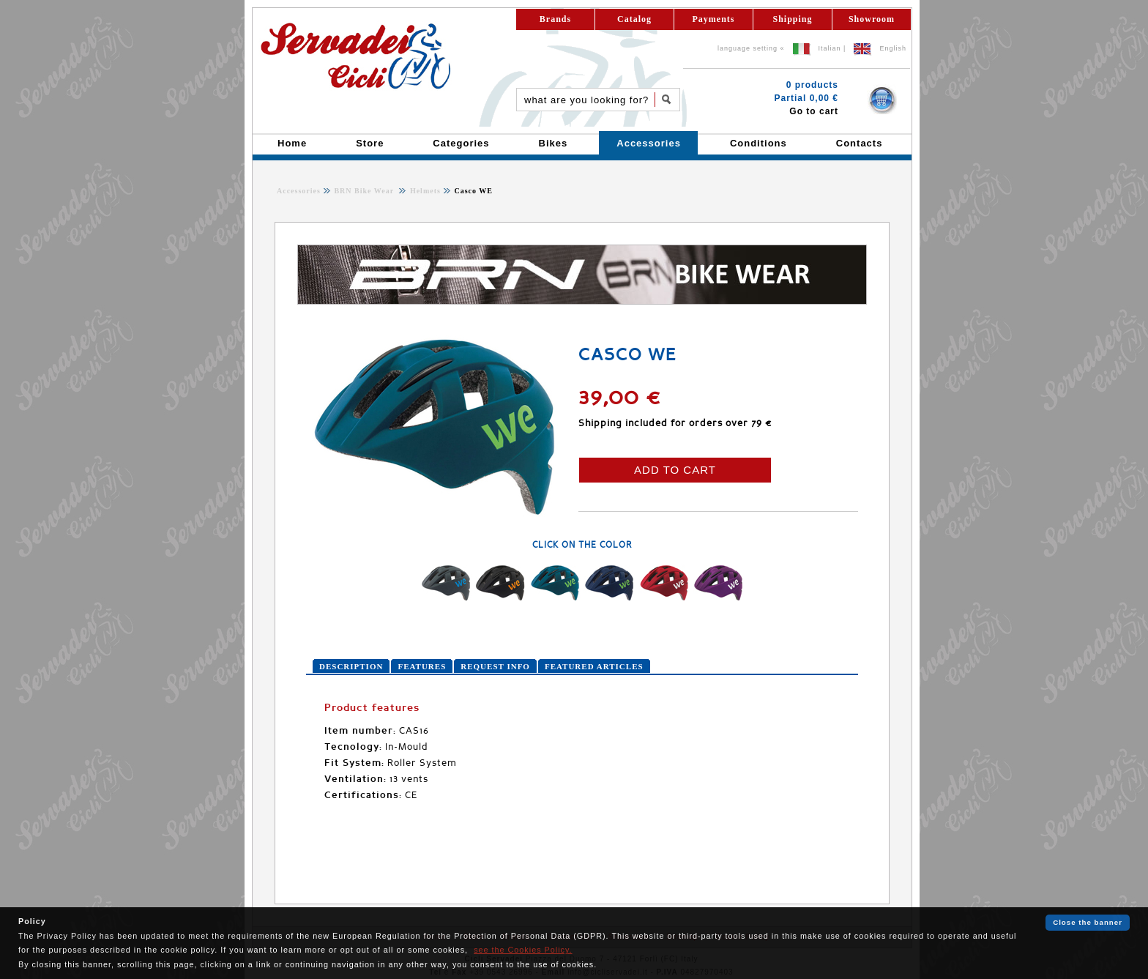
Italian (830, 48)
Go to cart (813, 111)
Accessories (299, 191)
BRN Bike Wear (365, 191)
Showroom (872, 19)
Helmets (424, 191)
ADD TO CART (675, 470)
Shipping (792, 19)
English (892, 48)
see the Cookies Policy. (523, 949)
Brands (555, 19)
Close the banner (1087, 922)
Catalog (634, 19)
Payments (714, 19)
